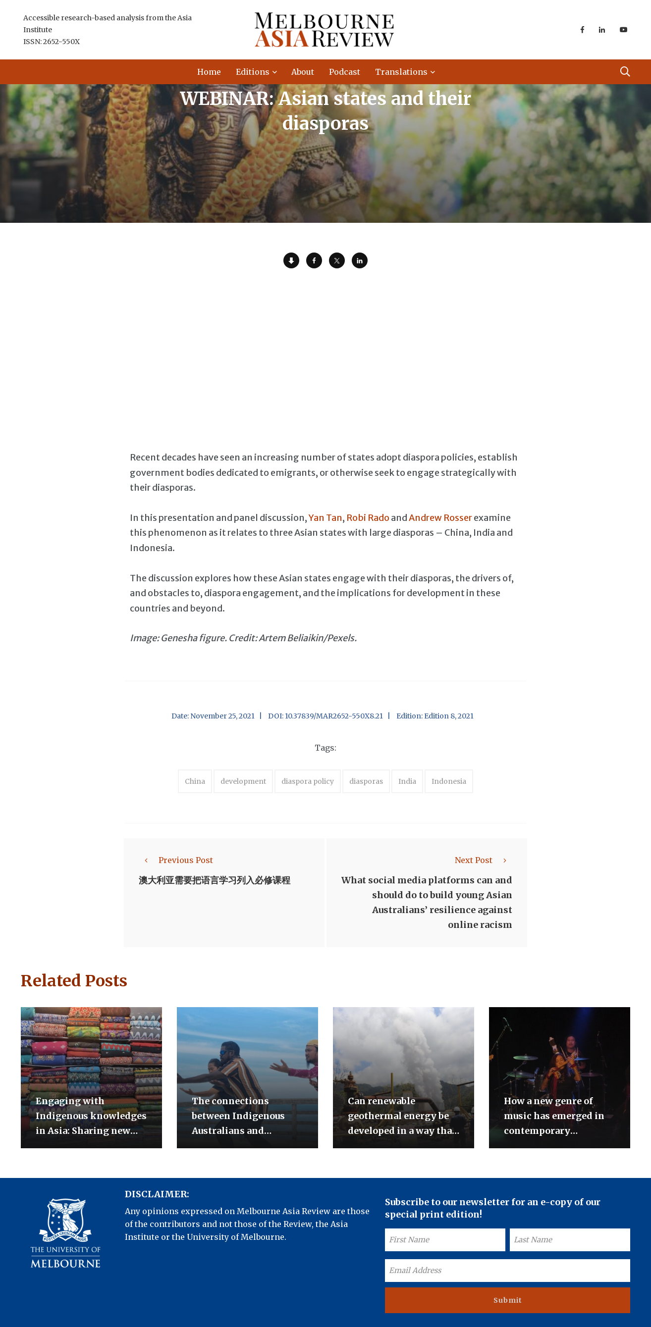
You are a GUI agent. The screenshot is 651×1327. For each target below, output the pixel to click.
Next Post (483, 860)
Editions (253, 72)
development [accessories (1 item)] (243, 781)
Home (209, 72)
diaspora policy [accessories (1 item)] (307, 781)
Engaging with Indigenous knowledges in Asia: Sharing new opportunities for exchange (91, 1130)
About (302, 72)
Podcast (344, 72)
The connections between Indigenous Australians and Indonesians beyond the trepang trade (247, 1130)
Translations (401, 72)
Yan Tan (325, 517)
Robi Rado (367, 517)
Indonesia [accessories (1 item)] (449, 781)
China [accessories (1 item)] (195, 781)
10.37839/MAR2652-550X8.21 (334, 716)
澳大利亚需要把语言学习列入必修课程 (214, 880)
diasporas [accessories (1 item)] (366, 781)
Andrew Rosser (440, 517)
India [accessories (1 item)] (407, 781)
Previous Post (176, 860)
